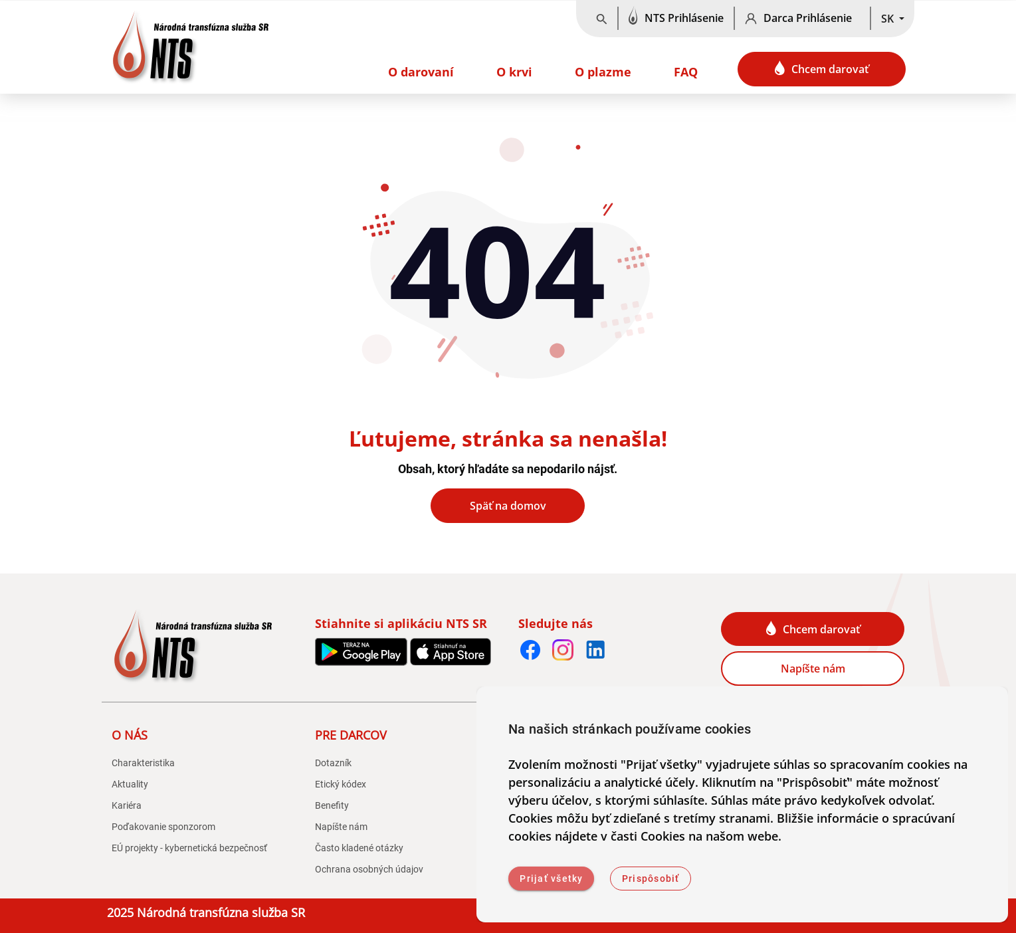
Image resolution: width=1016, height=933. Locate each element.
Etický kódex (340, 784)
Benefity (332, 805)
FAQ (686, 72)
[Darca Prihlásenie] (802, 18)
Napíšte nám (813, 668)
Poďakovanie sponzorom (163, 826)
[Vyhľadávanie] (601, 19)
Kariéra (127, 805)
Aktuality (130, 784)
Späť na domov (508, 505)
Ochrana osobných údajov (369, 869)
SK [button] (888, 18)
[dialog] (742, 804)
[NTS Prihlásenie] (676, 18)
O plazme (603, 72)
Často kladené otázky (359, 848)
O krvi (514, 72)
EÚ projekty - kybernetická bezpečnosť (189, 848)
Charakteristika (143, 763)
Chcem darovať (821, 68)
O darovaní (421, 72)
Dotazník (333, 763)
